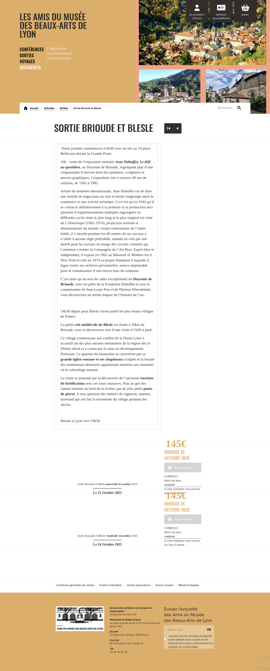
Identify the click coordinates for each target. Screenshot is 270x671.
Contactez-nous (59, 58)
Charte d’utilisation (110, 585)
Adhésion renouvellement (221, 16)
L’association (56, 49)
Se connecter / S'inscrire (197, 16)
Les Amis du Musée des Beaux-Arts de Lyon (53, 25)
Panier (245, 14)
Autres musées (164, 585)
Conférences (32, 49)
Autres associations (138, 585)
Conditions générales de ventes (75, 585)
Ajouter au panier (183, 467)
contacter (169, 484)
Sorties (27, 55)
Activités (49, 108)
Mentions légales (189, 585)
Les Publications (59, 53)
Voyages (27, 61)
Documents (30, 67)
